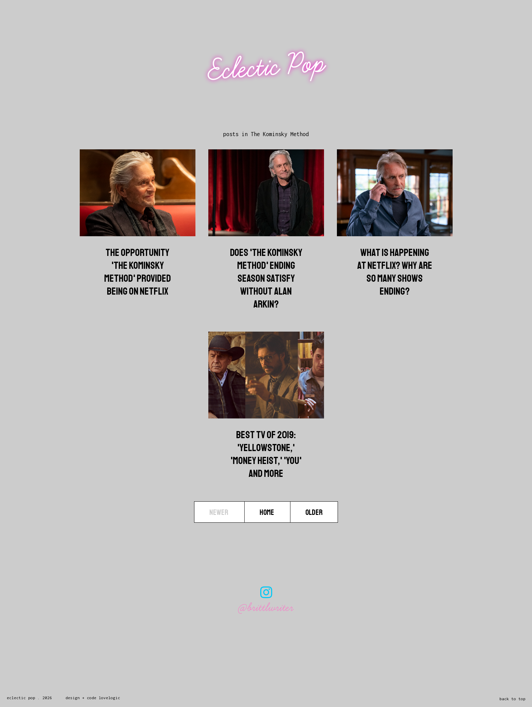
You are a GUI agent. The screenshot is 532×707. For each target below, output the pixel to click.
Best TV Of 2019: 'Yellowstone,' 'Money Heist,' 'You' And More (266, 454)
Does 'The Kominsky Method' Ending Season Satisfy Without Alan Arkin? (266, 278)
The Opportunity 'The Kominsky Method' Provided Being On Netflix (137, 272)
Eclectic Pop (267, 67)
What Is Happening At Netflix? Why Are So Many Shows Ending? (394, 272)
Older (314, 512)
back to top (512, 698)
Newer (219, 512)
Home (267, 512)
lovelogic (109, 697)
